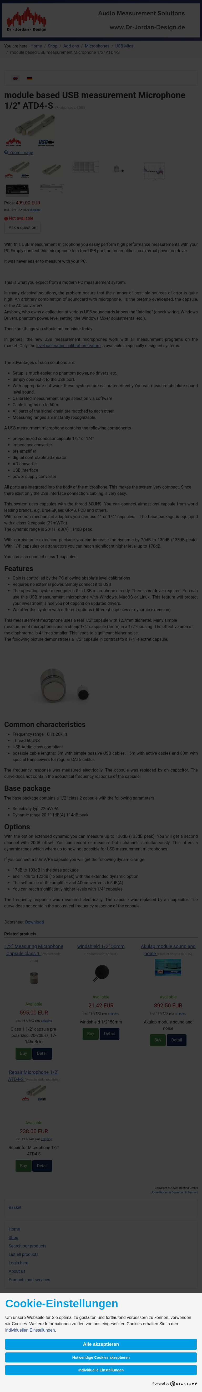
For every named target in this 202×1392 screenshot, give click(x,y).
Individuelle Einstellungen (101, 1370)
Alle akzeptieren (101, 1344)
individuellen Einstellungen (30, 1330)
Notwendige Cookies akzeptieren (101, 1357)
